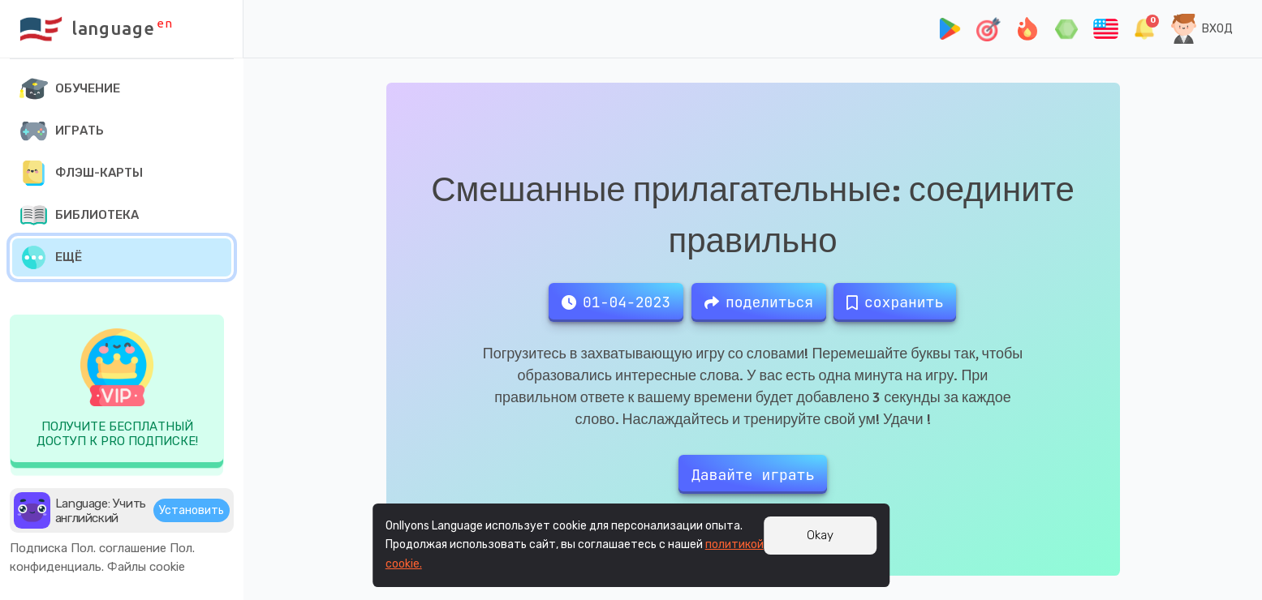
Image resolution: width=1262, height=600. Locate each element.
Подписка (38, 548)
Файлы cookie (146, 566)
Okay (820, 535)
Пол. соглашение (118, 548)
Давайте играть (752, 474)
